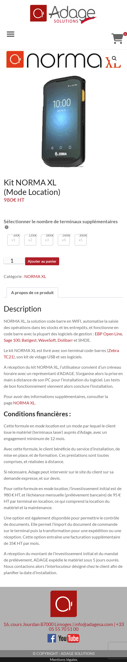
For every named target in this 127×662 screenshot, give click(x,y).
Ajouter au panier (42, 261)
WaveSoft (47, 340)
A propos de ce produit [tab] (32, 292)
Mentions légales (63, 659)
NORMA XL (35, 276)
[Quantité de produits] (14, 260)
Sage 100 (12, 340)
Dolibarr (65, 340)
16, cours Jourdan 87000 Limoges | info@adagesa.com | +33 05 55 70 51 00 (63, 626)
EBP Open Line (108, 333)
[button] (114, 58)
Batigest (29, 340)
